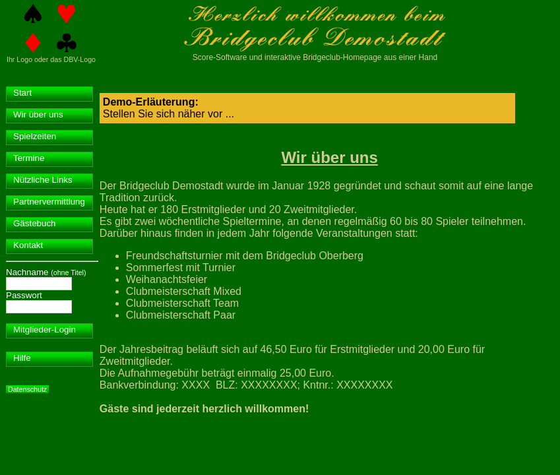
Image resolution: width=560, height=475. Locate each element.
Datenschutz (27, 389)
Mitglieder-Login (44, 329)
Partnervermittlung (49, 201)
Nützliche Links (43, 180)
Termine (28, 158)
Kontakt (28, 245)
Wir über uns (38, 114)
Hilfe (22, 358)
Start (22, 93)
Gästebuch (34, 223)
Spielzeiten (34, 136)
